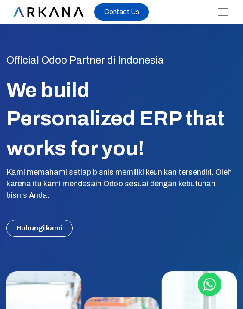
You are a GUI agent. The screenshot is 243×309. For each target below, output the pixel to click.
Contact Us (121, 11)
